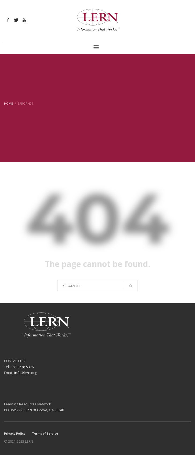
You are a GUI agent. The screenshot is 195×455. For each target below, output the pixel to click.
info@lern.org (25, 372)
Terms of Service (45, 433)
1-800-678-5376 (22, 366)
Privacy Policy (14, 433)
